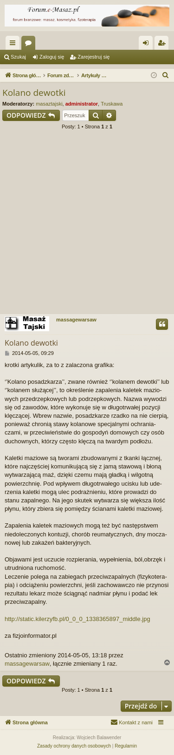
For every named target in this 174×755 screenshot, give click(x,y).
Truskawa (111, 104)
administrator (81, 104)
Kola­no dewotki (33, 93)
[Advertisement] (87, 225)
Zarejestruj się (93, 57)
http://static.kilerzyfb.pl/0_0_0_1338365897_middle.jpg (77, 618)
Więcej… (14, 45)
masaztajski (49, 104)
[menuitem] (165, 75)
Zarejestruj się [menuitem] (163, 45)
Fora (30, 45)
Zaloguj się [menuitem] (148, 45)
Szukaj (18, 57)
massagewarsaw (76, 319)
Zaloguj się (51, 57)
